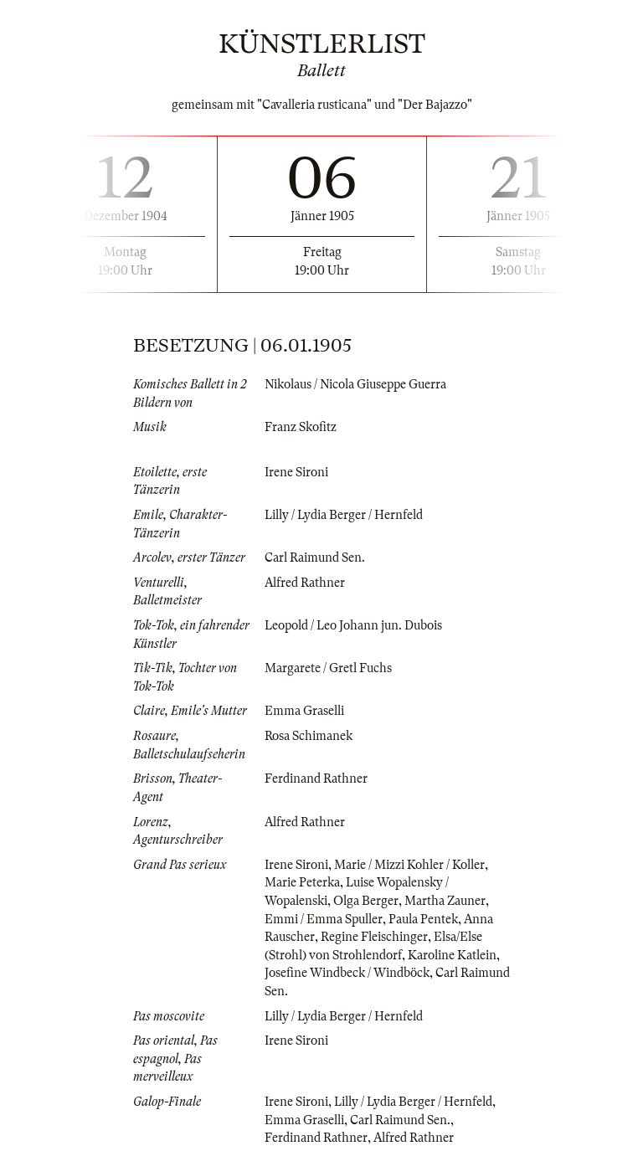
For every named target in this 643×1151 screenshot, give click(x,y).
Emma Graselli (304, 710)
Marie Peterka (302, 882)
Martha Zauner (445, 900)
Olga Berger (366, 900)
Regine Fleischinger (374, 936)
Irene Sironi (296, 472)
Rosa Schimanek (308, 735)
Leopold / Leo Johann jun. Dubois (353, 625)
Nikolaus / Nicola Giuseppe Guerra (355, 384)
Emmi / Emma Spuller (324, 919)
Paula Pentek (423, 919)
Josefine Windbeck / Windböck (347, 972)
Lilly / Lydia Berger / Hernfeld (344, 515)
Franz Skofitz (301, 427)
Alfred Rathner (305, 582)
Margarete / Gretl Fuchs (328, 668)
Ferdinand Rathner (316, 778)
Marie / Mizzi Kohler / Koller (409, 864)
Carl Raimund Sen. (315, 557)
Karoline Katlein (452, 955)
